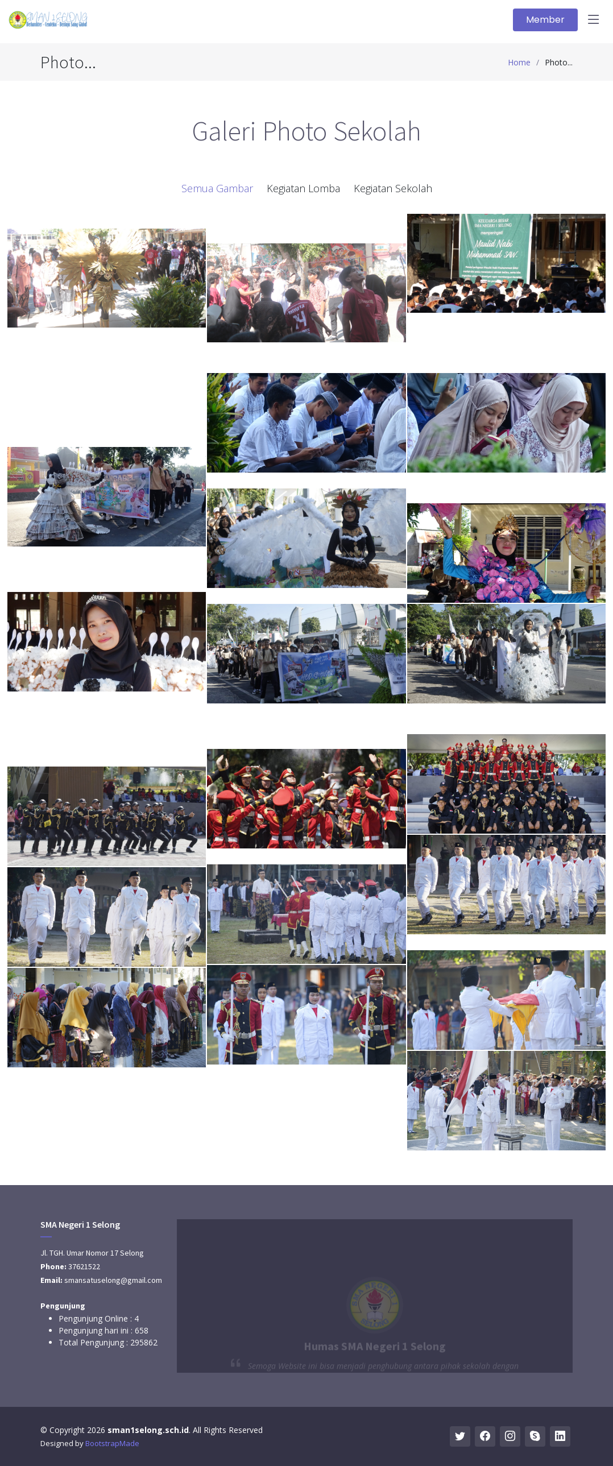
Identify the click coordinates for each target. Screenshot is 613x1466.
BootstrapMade (112, 1443)
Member (545, 19)
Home (519, 62)
